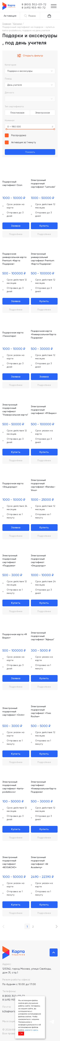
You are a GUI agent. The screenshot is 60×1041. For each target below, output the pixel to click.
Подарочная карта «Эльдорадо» (12, 485)
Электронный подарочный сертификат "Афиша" (42, 636)
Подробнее (16, 234)
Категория (10, 64)
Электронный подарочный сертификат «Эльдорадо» (38, 560)
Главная (6, 23)
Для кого (9, 92)
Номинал (9, 120)
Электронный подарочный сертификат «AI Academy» (39, 862)
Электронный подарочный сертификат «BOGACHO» (9, 862)
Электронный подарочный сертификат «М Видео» (44, 409)
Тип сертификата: (14, 106)
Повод (8, 78)
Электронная (42, 112)
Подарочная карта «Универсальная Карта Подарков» (43, 334)
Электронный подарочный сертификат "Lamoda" (43, 183)
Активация (10, 15)
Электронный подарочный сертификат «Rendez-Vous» (43, 485)
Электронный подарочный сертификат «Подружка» (9, 560)
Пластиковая (17, 112)
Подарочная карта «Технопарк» (12, 334)
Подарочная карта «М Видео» (14, 636)
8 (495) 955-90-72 (13, 999)
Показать (30, 152)
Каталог (17, 23)
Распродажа (18, 135)
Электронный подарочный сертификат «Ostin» (13, 711)
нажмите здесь (31, 1030)
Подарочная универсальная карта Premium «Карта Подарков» (14, 258)
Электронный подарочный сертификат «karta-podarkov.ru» (13, 787)
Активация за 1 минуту (23, 142)
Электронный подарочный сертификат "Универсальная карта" (15, 409)
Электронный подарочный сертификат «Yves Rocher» (41, 711)
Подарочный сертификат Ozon (12, 183)
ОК (21, 1033)
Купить (44, 225)
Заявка (15, 225)
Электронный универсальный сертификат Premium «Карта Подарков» (42, 258)
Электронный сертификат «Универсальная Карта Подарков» (43, 787)
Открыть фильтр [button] (30, 55)
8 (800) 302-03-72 (13, 995)
